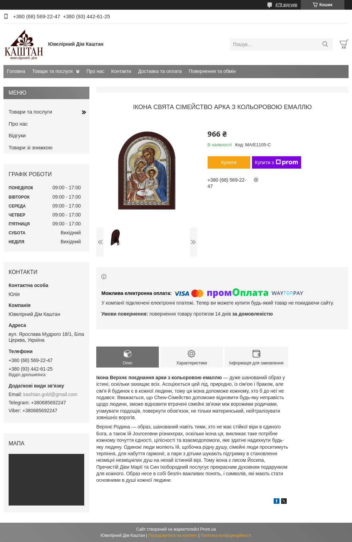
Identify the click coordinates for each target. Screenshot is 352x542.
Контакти (121, 71)
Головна (16, 71)
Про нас (95, 71)
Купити (228, 162)
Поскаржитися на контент (172, 535)
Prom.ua (208, 529)
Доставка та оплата (160, 71)
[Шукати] (325, 44)
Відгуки (17, 135)
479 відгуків (286, 4)
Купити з (276, 162)
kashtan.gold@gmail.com (50, 394)
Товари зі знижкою (31, 147)
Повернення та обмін (212, 71)
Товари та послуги (52, 71)
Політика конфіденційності (226, 535)
